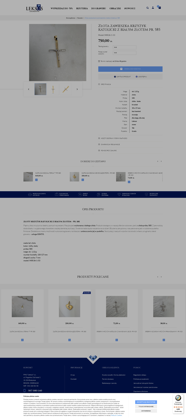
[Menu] (182, 395)
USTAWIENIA (146, 411)
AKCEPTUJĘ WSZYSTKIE (146, 402)
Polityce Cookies (116, 415)
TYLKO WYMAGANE (146, 406)
